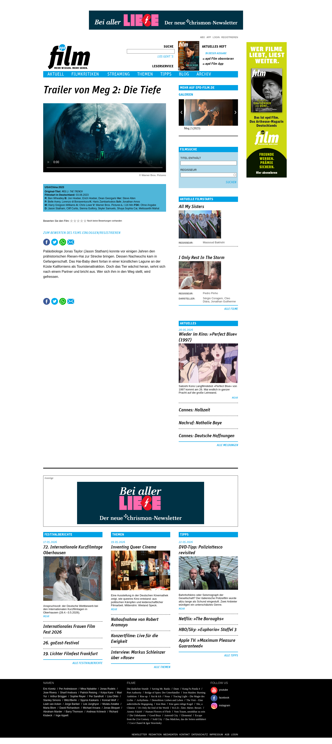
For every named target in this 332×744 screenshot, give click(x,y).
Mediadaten (170, 734)
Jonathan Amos (131, 201)
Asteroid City (171, 715)
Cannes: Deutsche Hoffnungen (206, 436)
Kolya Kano (107, 692)
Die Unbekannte (138, 715)
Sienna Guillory (88, 208)
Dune (176, 688)
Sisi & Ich (156, 696)
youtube (223, 689)
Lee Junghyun (91, 704)
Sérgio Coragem (213, 298)
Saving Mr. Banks (161, 688)
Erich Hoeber (89, 198)
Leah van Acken (52, 704)
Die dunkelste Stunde (138, 688)
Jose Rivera (50, 692)
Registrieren (229, 37)
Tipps (166, 74)
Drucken (78, 242)
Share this (46, 242)
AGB (227, 734)
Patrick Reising (88, 692)
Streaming (118, 74)
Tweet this (54, 242)
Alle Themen (162, 667)
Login (216, 37)
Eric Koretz (49, 688)
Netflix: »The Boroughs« (201, 619)
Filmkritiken (85, 74)
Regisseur (188, 169)
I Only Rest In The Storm (201, 257)
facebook (224, 697)
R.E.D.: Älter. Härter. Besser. (187, 707)
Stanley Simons (52, 700)
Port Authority (134, 692)
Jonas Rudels (107, 688)
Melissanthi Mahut (149, 208)
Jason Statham (56, 208)
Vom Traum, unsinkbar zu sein (189, 711)
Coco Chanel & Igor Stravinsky (146, 723)
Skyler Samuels (107, 208)
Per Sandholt (96, 696)
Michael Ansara (91, 707)
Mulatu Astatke (110, 704)
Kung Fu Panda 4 (191, 688)
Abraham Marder (52, 711)
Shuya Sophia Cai (127, 208)
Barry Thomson (74, 711)
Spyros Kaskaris (89, 700)
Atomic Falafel (134, 711)
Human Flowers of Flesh (158, 711)
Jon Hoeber (74, 198)
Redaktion (155, 734)
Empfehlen (70, 242)
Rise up (144, 696)
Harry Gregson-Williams (61, 205)
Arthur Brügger (58, 696)
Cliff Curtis (72, 208)
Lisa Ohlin (112, 696)
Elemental (186, 715)
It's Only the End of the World (153, 707)
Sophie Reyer (78, 696)
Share (62, 242)
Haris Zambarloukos (104, 201)
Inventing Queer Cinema (133, 547)
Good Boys (155, 715)
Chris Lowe (85, 205)
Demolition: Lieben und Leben (167, 700)
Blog (184, 74)
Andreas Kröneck (96, 711)
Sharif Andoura (68, 692)
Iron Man (161, 704)
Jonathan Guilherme (223, 301)
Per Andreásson (68, 688)
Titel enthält (190, 158)
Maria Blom (49, 707)
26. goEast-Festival (61, 643)
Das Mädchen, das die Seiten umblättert (186, 719)
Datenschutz (199, 734)
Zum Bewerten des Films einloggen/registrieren (81, 232)
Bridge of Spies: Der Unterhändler (162, 692)
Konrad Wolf (109, 700)
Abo (202, 37)
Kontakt (184, 734)
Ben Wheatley (56, 198)
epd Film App (214, 63)
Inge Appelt (62, 715)
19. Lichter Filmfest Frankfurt (70, 654)
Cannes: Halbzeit (194, 410)
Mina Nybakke (88, 688)
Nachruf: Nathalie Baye (200, 423)
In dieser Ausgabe (216, 53)
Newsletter (139, 734)
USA (47, 187)
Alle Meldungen (227, 445)
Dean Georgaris (107, 198)
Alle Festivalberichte (87, 663)
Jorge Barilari (72, 704)
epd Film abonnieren (219, 58)
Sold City (157, 719)
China (54, 187)
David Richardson (69, 707)
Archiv (203, 74)
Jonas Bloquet (112, 707)
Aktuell (55, 74)
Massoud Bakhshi (214, 242)
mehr (235, 398)
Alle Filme (231, 308)
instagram (224, 705)
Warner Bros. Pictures (108, 205)
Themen (145, 74)
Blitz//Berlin (70, 700)
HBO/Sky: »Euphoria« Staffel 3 (208, 629)
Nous (167, 696)
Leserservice (162, 66)
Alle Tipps (231, 655)
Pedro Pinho (210, 293)
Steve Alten (129, 198)
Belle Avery (54, 201)
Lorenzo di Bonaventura (75, 201)
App (209, 37)
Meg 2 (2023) (192, 128)
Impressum (216, 734)
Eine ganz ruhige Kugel (181, 704)
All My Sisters (191, 206)
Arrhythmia (142, 700)
